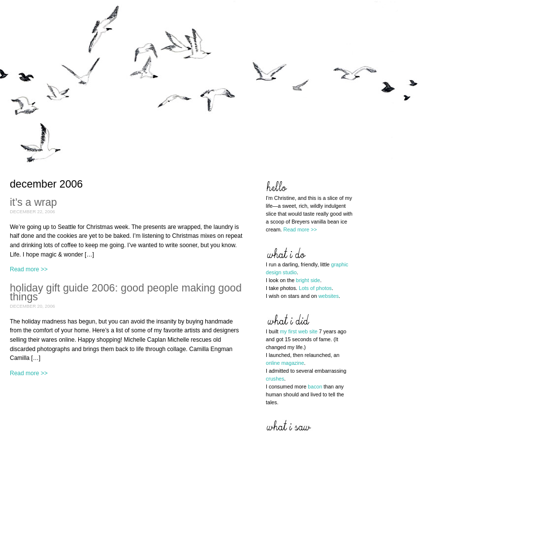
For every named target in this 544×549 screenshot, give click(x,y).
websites (329, 296)
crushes (275, 379)
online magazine (285, 363)
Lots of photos (315, 288)
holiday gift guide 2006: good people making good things (126, 292)
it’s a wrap (33, 202)
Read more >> (29, 269)
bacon (315, 386)
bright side (308, 280)
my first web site (298, 331)
